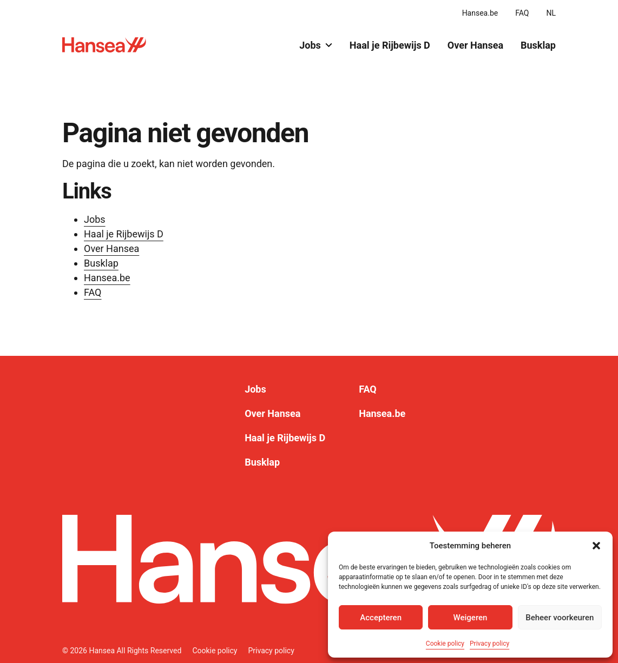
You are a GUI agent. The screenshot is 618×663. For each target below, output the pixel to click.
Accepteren (381, 617)
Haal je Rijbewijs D (390, 45)
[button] (596, 545)
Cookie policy (445, 643)
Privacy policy (489, 643)
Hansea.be (480, 13)
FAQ (522, 13)
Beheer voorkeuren (559, 617)
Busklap (538, 45)
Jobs (315, 45)
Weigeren (470, 617)
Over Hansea (475, 45)
